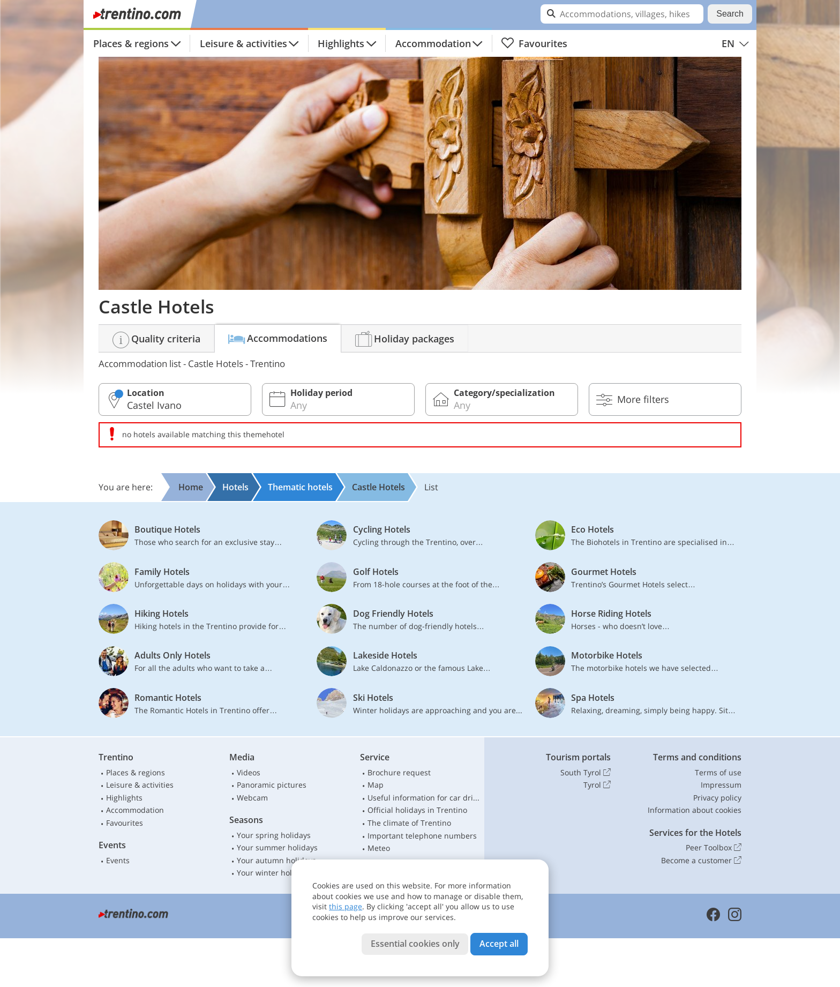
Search (730, 13)
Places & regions (131, 43)
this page (345, 906)
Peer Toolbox (713, 847)
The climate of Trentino (409, 823)
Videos (248, 772)
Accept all (499, 943)
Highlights (341, 43)
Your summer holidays (277, 847)
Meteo (379, 848)
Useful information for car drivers (424, 797)
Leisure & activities (243, 43)
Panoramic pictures (271, 785)
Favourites (534, 43)
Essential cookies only (415, 943)
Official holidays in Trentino (417, 810)
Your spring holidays (274, 835)
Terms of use (718, 772)
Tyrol (597, 785)
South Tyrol (585, 772)
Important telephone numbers (422, 836)
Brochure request (399, 772)
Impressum (721, 785)
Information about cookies (694, 810)
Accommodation (433, 43)
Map (376, 785)
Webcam (252, 797)
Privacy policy (717, 797)
